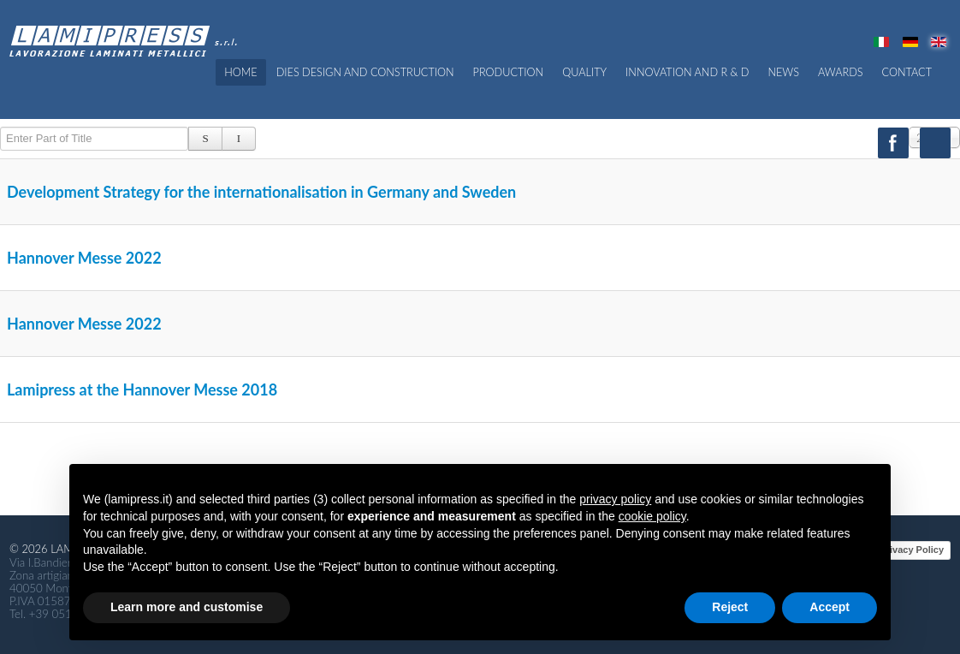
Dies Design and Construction (365, 72)
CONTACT (907, 72)
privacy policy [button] (615, 499)
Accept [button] (829, 607)
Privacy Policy (912, 549)
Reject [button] (730, 607)
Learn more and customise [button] (186, 607)
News (783, 72)
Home (240, 72)
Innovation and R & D (687, 72)
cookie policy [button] (652, 516)
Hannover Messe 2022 (84, 257)
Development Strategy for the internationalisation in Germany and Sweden (261, 191)
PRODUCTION (508, 72)
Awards (840, 72)
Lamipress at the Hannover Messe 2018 (142, 389)
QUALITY (584, 72)
